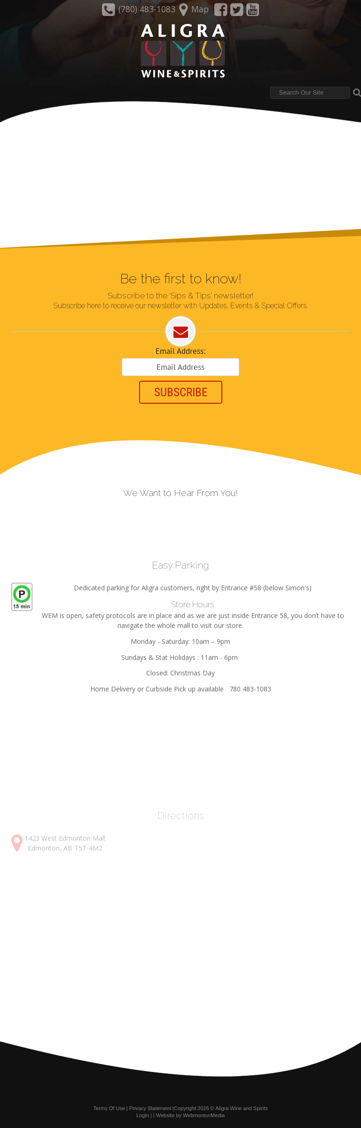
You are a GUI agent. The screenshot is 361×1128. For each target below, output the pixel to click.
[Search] (310, 93)
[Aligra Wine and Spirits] (180, 51)
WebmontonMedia (204, 1115)
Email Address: (180, 351)
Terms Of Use (109, 1108)
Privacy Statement (150, 1108)
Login (142, 1115)
